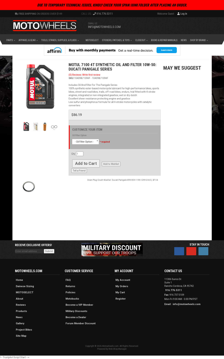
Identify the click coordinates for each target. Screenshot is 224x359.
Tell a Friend (79, 170)
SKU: (71, 78)
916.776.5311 (173, 290)
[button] (11, 40)
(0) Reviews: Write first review (84, 74)
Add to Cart (86, 163)
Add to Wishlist (111, 164)
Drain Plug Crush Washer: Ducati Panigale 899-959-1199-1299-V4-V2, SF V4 (122, 180)
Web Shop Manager (117, 349)
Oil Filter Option (79, 135)
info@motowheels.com (104, 27)
